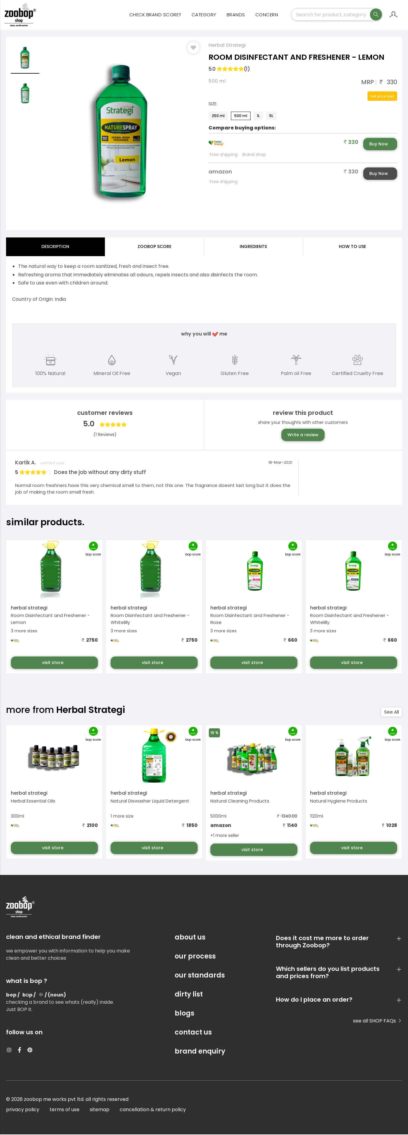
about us (190, 938)
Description (55, 247)
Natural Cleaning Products (239, 801)
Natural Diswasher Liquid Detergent (150, 801)
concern (266, 15)
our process (195, 957)
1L (258, 116)
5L (271, 116)
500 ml (240, 116)
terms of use (64, 1110)
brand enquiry (200, 1052)
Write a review (303, 435)
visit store (53, 663)
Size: (213, 104)
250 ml (218, 116)
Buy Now (378, 144)
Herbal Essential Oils (33, 801)
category (204, 15)
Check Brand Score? (155, 15)
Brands (236, 15)
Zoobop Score (154, 247)
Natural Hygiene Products (338, 801)
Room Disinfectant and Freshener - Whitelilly (150, 619)
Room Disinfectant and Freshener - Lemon (50, 619)
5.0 (229, 69)
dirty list (189, 995)
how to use (352, 247)
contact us (193, 1033)
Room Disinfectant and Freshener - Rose (249, 619)
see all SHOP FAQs (377, 1021)
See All (391, 712)
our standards (200, 976)
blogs (184, 1014)
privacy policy (22, 1110)
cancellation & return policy (153, 1110)
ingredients (253, 247)
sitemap (99, 1110)
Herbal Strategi (227, 45)
